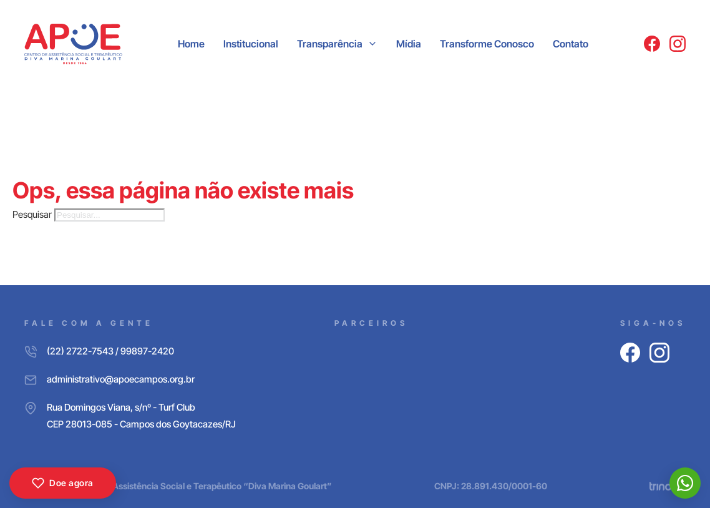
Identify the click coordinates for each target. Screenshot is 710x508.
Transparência (329, 43)
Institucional (250, 43)
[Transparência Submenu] (372, 44)
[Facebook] (652, 44)
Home (191, 43)
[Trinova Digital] (667, 486)
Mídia (408, 43)
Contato (570, 43)
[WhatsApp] (685, 483)
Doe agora (63, 483)
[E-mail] (130, 379)
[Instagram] (677, 44)
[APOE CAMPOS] (73, 44)
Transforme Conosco (487, 43)
